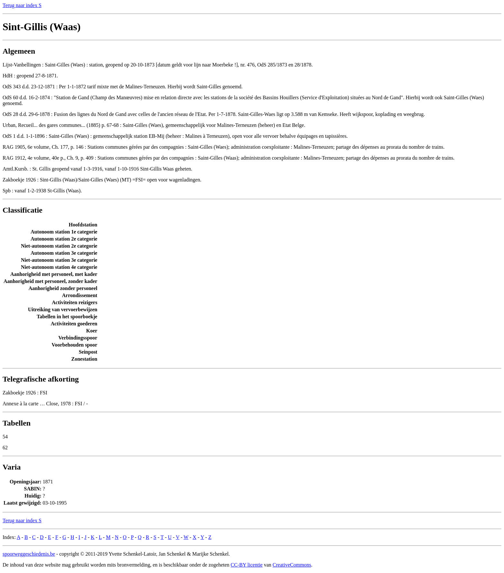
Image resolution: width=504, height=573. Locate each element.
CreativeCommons (292, 565)
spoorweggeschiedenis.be (29, 554)
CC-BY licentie (247, 565)
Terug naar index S (22, 5)
